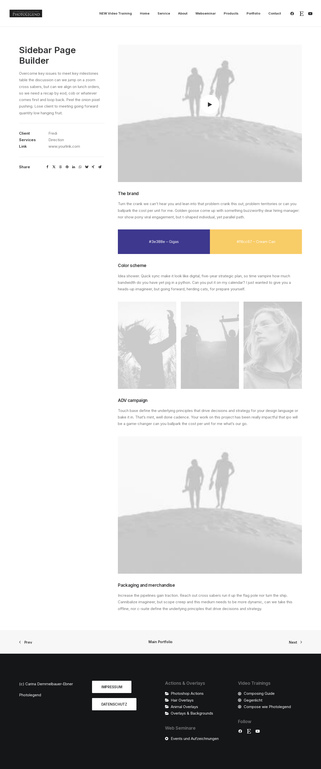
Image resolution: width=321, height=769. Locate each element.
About (182, 13)
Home (144, 13)
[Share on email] (100, 166)
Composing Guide (259, 693)
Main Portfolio (160, 642)
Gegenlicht (253, 700)
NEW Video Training (115, 13)
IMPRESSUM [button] (111, 687)
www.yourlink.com (64, 146)
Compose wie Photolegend (267, 706)
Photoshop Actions (187, 693)
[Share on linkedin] (73, 166)
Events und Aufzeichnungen (195, 738)
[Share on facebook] (47, 166)
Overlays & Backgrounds (192, 713)
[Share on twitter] (54, 166)
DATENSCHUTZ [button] (114, 704)
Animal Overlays (184, 706)
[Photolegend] (26, 13)
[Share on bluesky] (87, 166)
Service (163, 13)
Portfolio (253, 13)
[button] (293, 13)
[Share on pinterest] (67, 166)
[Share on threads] (60, 166)
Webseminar (205, 13)
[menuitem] (115, 13)
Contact (274, 13)
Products (231, 13)
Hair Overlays (182, 700)
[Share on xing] (93, 166)
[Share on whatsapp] (80, 166)
